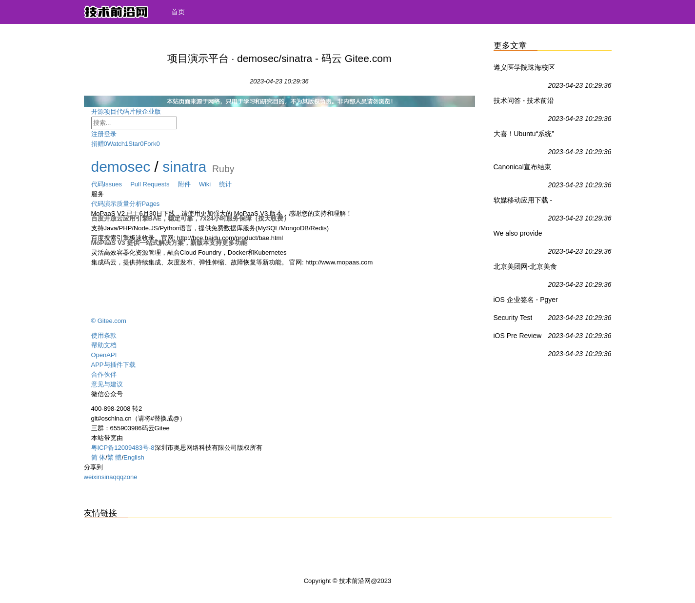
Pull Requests (154, 184)
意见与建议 (107, 384)
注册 (97, 134)
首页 (178, 12)
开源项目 (104, 111)
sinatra (184, 167)
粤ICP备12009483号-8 (123, 447)
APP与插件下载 (113, 364)
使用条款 (104, 335)
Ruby (223, 168)
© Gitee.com (108, 320)
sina (107, 477)
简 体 (98, 457)
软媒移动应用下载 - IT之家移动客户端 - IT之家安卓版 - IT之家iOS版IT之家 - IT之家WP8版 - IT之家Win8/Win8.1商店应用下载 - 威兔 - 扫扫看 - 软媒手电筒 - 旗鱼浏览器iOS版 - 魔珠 (526, 202)
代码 (97, 184)
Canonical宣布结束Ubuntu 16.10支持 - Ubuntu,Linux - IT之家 (526, 169)
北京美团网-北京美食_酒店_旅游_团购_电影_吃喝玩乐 (525, 268)
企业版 (159, 111)
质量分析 (129, 203)
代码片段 (129, 111)
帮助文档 (104, 345)
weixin (92, 477)
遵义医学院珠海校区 (524, 67)
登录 (110, 134)
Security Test (513, 318)
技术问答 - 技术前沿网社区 (524, 102)
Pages (151, 203)
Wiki (209, 184)
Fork (149, 143)
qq (116, 477)
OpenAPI (104, 355)
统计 (225, 184)
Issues (117, 184)
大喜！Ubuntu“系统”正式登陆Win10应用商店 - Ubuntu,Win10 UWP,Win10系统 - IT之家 (525, 135)
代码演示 (104, 203)
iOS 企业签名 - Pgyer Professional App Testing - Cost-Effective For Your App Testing (526, 301)
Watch (116, 143)
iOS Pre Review (518, 336)
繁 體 (114, 457)
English (133, 457)
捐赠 (97, 143)
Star (134, 143)
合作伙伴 (104, 374)
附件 (188, 184)
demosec (121, 167)
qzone (128, 477)
